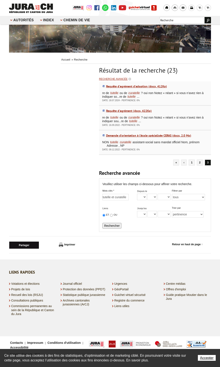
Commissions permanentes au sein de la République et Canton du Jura (32, 309)
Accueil (65, 59)
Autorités (23, 20)
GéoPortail (121, 289)
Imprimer (67, 245)
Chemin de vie (76, 20)
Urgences (120, 283)
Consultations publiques (27, 300)
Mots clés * (108, 190)
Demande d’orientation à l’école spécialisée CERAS (148, 135)
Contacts (16, 342)
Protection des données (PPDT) (84, 289)
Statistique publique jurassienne (84, 294)
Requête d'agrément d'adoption (136, 86)
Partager (24, 244)
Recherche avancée (113, 79)
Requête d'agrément (129, 111)
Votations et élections (25, 283)
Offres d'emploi (176, 289)
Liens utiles (121, 305)
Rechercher (112, 225)
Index (48, 20)
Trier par (176, 208)
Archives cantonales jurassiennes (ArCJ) (76, 302)
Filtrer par (177, 190)
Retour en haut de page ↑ (187, 244)
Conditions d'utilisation (64, 342)
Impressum (35, 342)
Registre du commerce (129, 300)
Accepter (207, 358)
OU (115, 214)
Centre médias (175, 283)
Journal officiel (72, 283)
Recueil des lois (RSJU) (27, 294)
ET (107, 214)
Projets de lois (20, 289)
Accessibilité (19, 347)
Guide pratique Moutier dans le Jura (186, 296)
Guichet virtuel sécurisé (130, 294)
